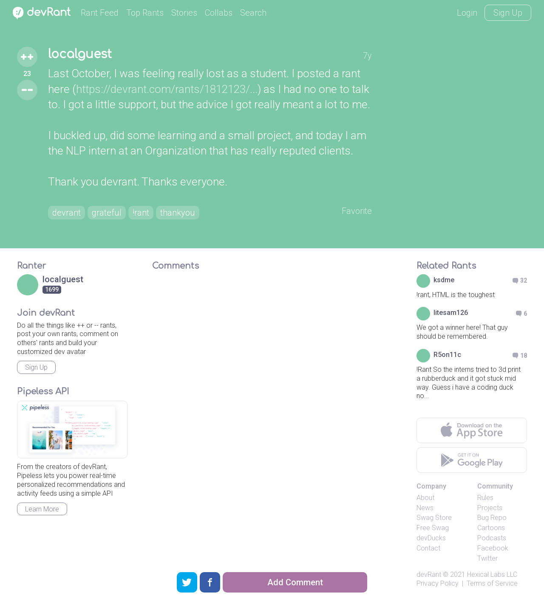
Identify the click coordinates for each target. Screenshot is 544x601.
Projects (489, 508)
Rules (485, 498)
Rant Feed (100, 13)
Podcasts (491, 538)
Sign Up (507, 13)
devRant (428, 574)
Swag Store (434, 518)
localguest (80, 54)
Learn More (42, 509)
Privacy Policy (437, 583)
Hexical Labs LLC (492, 574)
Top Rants (145, 13)
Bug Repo (492, 518)
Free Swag (432, 528)
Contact (428, 548)
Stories (184, 13)
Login (467, 13)
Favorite (357, 211)
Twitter (487, 558)
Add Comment (295, 582)
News (425, 508)
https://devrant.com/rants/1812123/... (167, 89)
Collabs (218, 13)
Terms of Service (492, 583)
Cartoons (491, 528)
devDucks (431, 538)
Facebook (492, 548)
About (425, 498)
